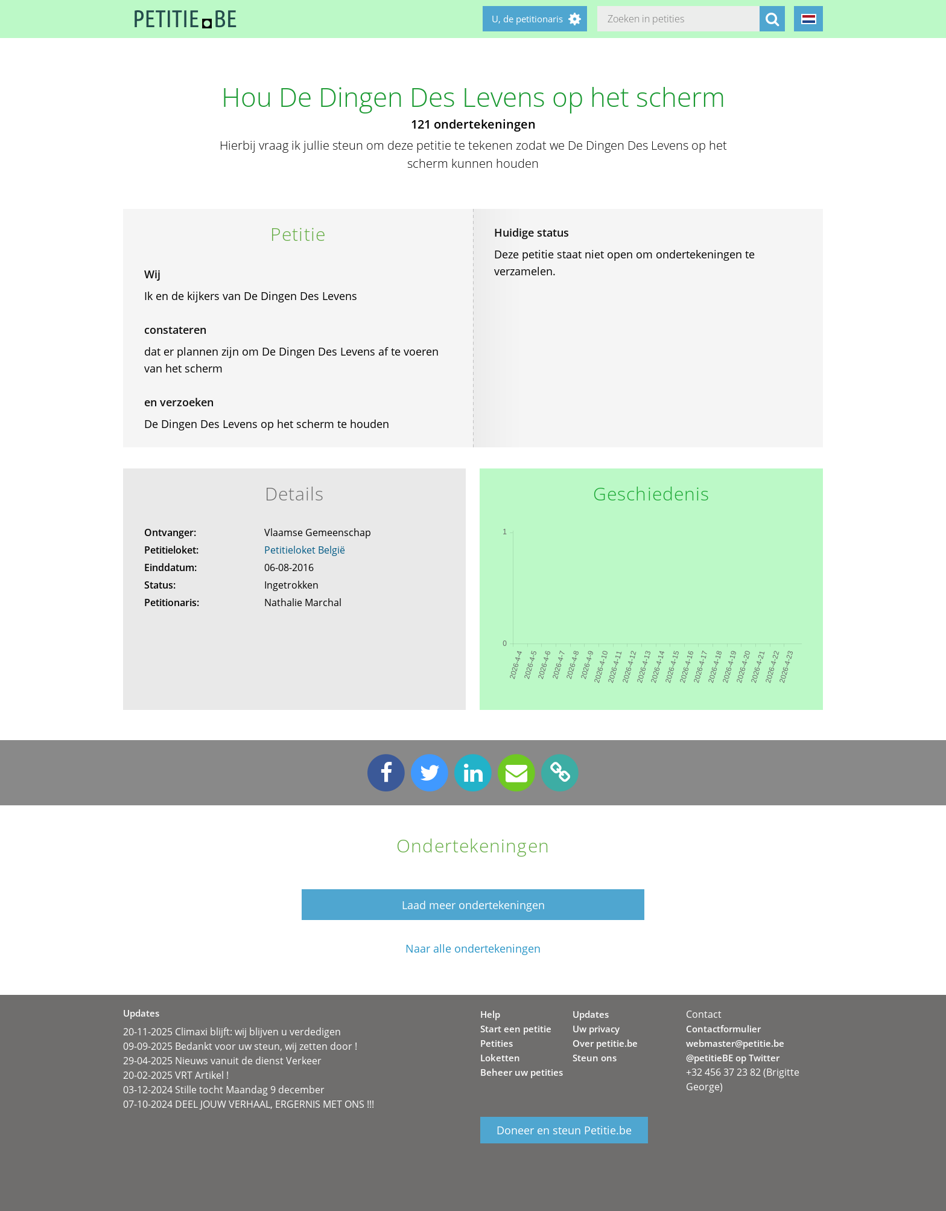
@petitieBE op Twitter (732, 1058)
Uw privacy (596, 1029)
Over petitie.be (605, 1043)
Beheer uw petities (521, 1072)
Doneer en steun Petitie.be (564, 1130)
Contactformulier (723, 1029)
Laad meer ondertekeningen (473, 905)
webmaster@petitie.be (735, 1043)
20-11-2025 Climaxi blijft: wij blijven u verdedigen (232, 1031)
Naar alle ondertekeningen (473, 948)
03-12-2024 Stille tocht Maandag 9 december (224, 1089)
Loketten (500, 1058)
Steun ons (595, 1058)
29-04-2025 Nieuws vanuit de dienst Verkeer (222, 1060)
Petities (496, 1043)
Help (490, 1014)
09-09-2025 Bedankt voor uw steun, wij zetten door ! (240, 1046)
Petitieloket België (304, 550)
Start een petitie (515, 1029)
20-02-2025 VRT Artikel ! (176, 1075)
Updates (591, 1014)
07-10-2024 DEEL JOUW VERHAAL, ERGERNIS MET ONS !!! (248, 1104)
